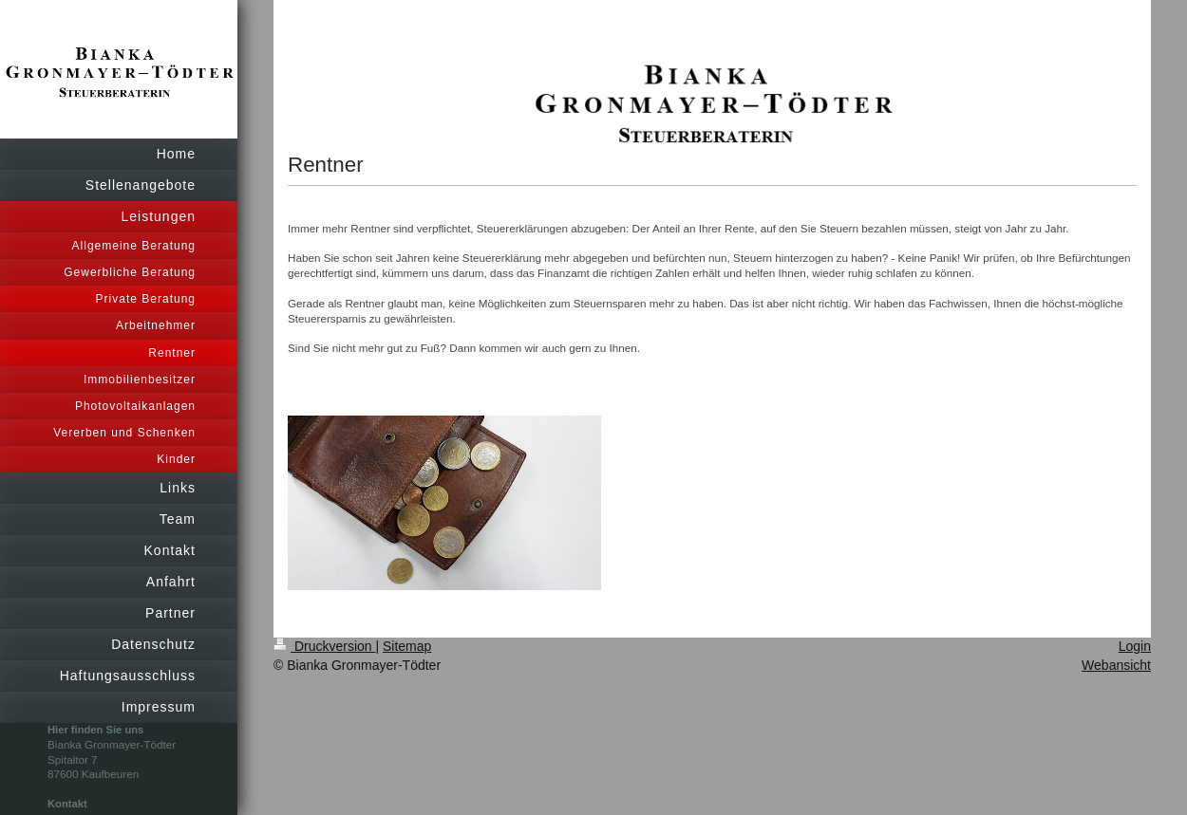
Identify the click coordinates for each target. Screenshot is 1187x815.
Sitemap (407, 646)
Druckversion (324, 646)
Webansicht (1116, 665)
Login (1135, 646)
